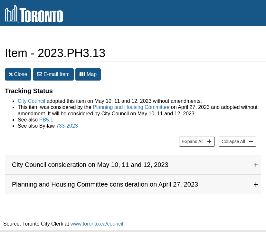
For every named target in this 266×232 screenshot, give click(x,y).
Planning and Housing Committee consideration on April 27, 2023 (105, 184)
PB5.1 (46, 119)
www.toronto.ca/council (97, 224)
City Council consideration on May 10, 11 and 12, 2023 (90, 164)
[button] (82, 74)
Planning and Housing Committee (131, 107)
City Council (31, 101)
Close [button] (18, 74)
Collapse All (232, 141)
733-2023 (67, 126)
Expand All (191, 141)
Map (88, 74)
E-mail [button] (53, 74)
